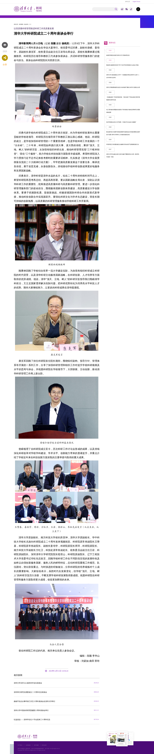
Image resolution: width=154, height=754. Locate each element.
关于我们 (20, 745)
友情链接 (28, 745)
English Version (136, 1)
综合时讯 (26, 24)
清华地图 (36, 745)
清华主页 (127, 1)
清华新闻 (21, 24)
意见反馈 (44, 745)
